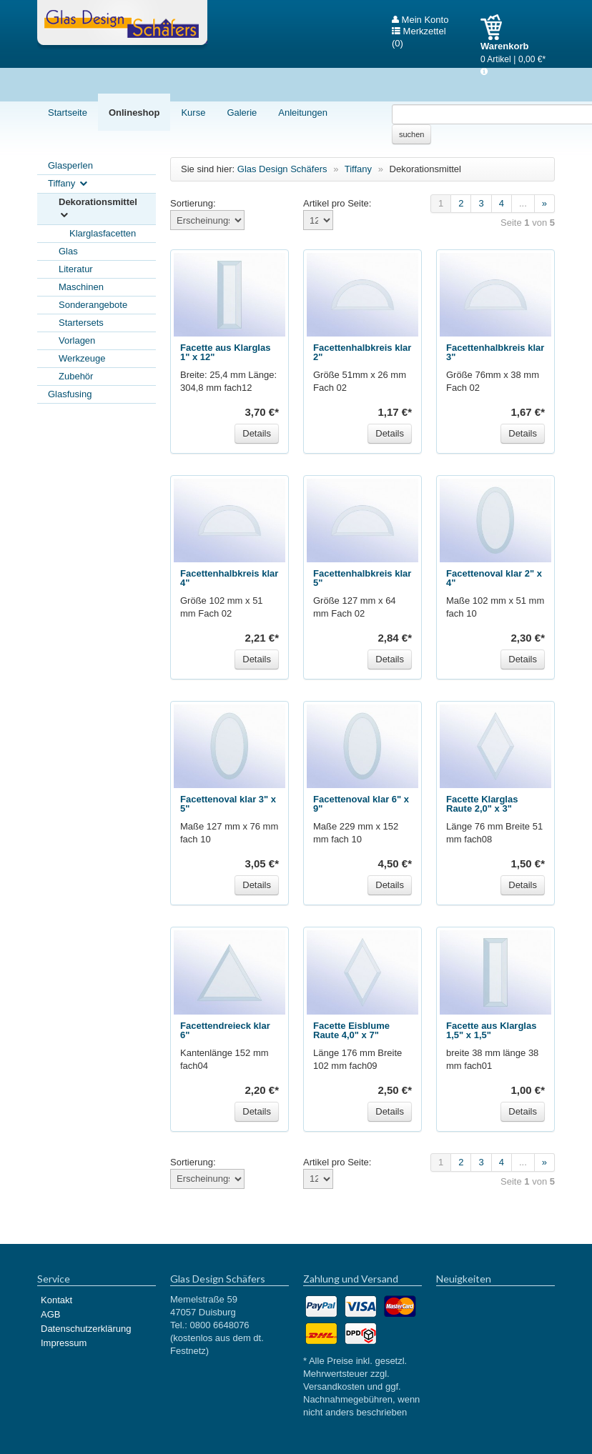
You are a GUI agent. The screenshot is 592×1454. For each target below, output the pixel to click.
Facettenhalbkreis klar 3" (495, 352)
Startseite (67, 112)
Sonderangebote (93, 304)
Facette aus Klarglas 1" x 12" (225, 352)
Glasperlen (70, 165)
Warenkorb (496, 27)
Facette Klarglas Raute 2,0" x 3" (482, 804)
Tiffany (68, 184)
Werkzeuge (82, 358)
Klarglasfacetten (102, 233)
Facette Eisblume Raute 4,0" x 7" (351, 1030)
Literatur (76, 269)
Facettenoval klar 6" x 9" (361, 804)
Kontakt (56, 1300)
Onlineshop (134, 112)
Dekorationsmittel (98, 209)
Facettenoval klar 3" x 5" (228, 804)
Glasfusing (70, 394)
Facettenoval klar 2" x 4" (494, 578)
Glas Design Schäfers (122, 25)
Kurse (193, 112)
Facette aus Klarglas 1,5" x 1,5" (491, 1030)
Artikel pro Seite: (337, 203)
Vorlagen (77, 340)
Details (256, 433)
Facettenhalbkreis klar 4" (229, 578)
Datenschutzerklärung (86, 1328)
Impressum (64, 1343)
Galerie (242, 112)
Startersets (81, 322)
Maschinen (81, 287)
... (523, 203)
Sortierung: (193, 203)
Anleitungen (302, 112)
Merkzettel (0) (419, 31)
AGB (50, 1314)
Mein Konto (420, 20)
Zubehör (76, 376)
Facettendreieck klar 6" (225, 1030)
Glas (68, 251)
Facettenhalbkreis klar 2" (362, 352)
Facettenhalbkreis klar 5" (362, 578)
